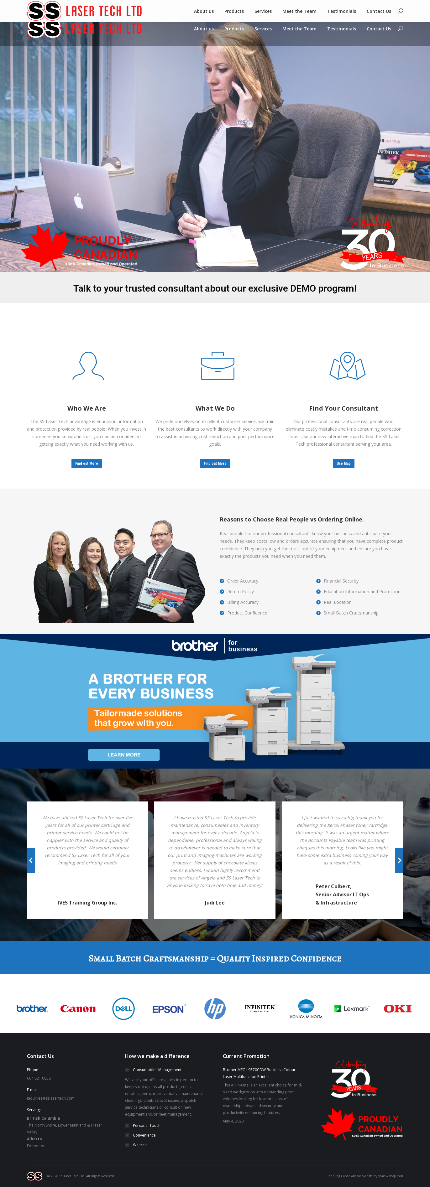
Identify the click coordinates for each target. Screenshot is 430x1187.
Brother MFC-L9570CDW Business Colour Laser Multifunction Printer (259, 1073)
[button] (31, 860)
